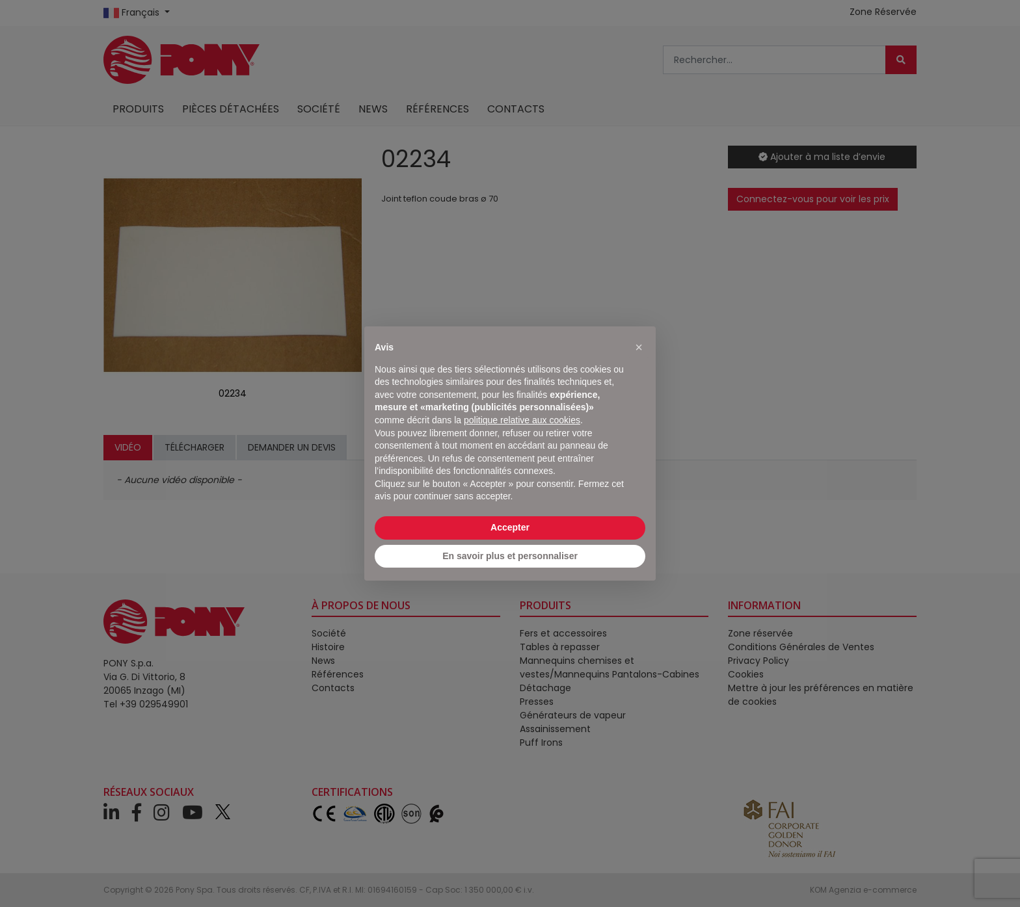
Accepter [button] (510, 527)
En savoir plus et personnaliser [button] (510, 556)
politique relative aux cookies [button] (522, 420)
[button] (638, 347)
